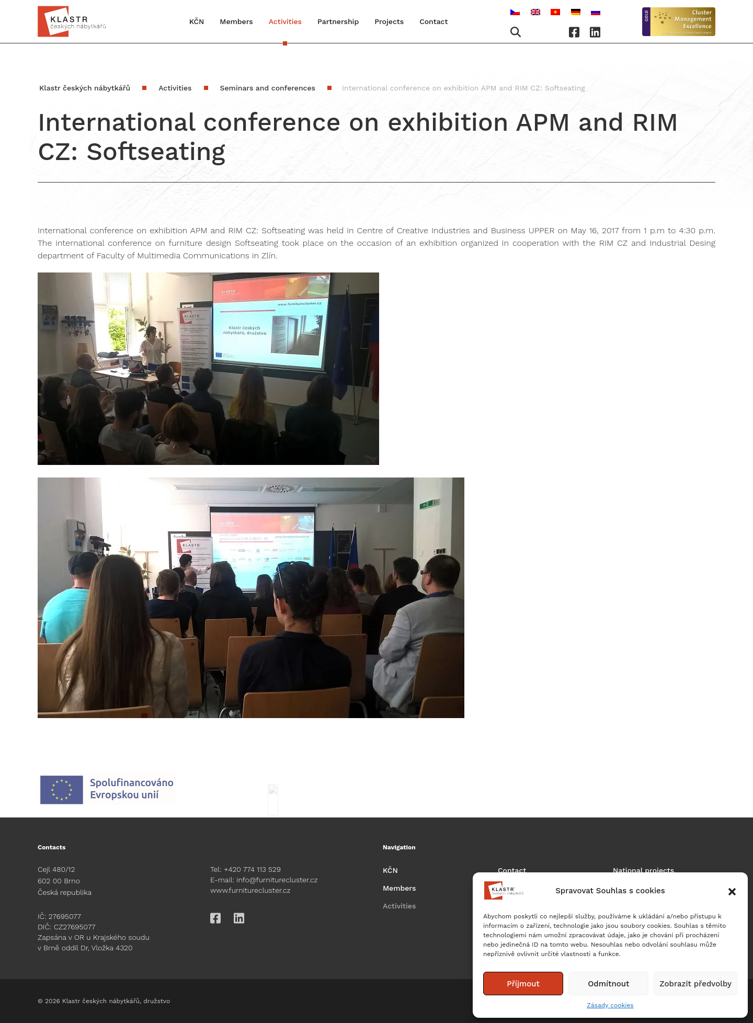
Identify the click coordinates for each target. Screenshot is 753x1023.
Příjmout (523, 983)
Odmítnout (608, 983)
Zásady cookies (610, 1005)
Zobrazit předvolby (695, 983)
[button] (732, 890)
